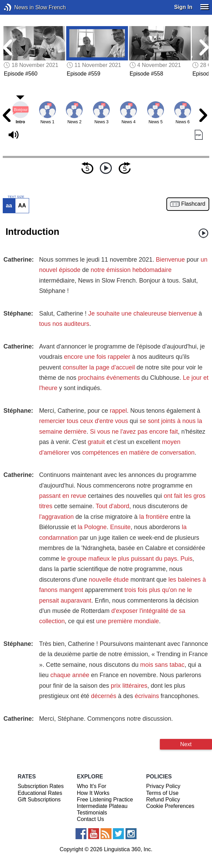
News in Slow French (18, 7)
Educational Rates (39, 793)
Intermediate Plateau (102, 806)
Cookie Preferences (170, 806)
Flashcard (193, 204)
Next (185, 744)
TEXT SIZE (16, 196)
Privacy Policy (163, 786)
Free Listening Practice (105, 799)
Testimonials (92, 812)
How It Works (93, 793)
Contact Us (90, 819)
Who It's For (91, 786)
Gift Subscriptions (38, 799)
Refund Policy (163, 799)
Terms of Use (162, 793)
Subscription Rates (40, 786)
